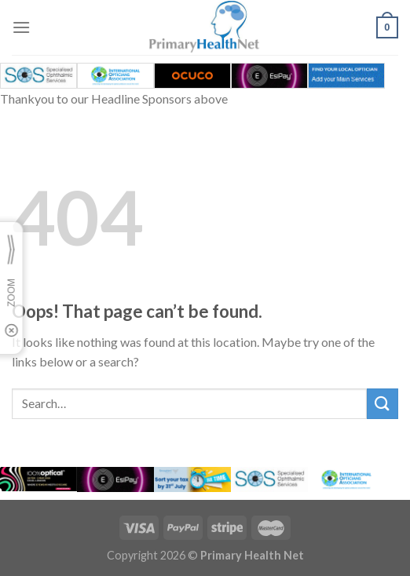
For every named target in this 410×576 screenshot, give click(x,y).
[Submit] (382, 403)
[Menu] (21, 27)
